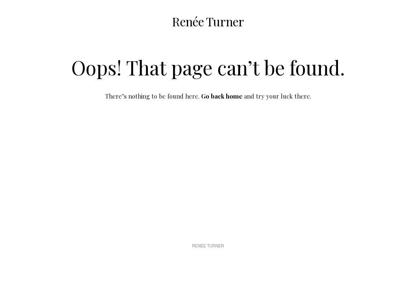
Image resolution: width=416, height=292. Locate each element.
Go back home (222, 96)
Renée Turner (208, 21)
